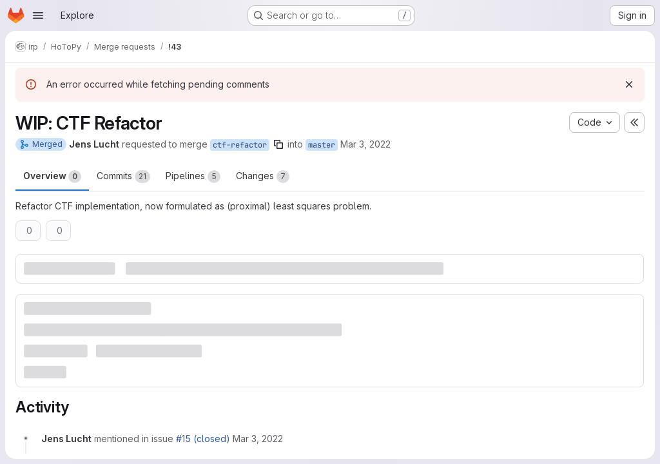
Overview (52, 176)
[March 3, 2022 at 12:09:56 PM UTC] (258, 438)
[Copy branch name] (278, 144)
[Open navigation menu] (38, 15)
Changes (262, 176)
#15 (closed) (203, 438)
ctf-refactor (240, 145)
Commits (123, 176)
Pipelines (193, 176)
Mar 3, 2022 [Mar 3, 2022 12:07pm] (365, 144)
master (321, 145)
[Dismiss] (629, 84)
